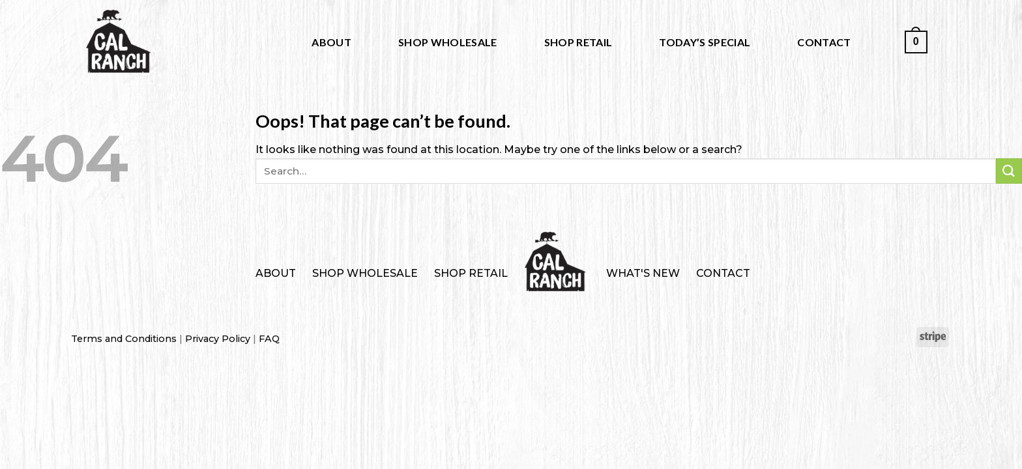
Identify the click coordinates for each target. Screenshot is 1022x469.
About (331, 42)
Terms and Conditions (124, 339)
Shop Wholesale (447, 42)
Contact (824, 42)
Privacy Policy (217, 339)
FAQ (269, 339)
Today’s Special (704, 42)
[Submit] (1009, 171)
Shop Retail (578, 42)
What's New (643, 273)
